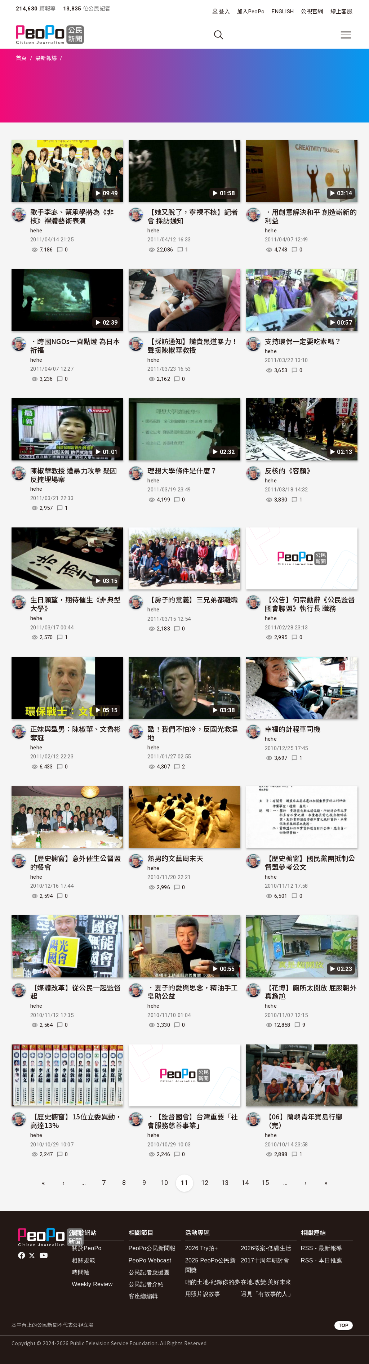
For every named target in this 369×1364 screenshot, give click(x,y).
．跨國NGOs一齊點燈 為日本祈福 (75, 345)
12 (205, 1182)
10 (164, 1182)
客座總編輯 (143, 1296)
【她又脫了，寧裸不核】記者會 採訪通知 (192, 216)
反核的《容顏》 (289, 470)
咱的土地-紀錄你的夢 (212, 1282)
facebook (22, 1255)
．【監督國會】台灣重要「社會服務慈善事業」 (192, 1120)
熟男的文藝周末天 (175, 858)
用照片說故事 (203, 1294)
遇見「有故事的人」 (267, 1294)
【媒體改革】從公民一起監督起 (75, 991)
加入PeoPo (250, 11)
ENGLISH (283, 11)
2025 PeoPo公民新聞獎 (210, 1265)
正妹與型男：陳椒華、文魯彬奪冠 (75, 733)
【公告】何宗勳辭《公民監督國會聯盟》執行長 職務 (310, 603)
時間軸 (80, 1272)
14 (245, 1182)
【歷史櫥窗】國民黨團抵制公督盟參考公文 (310, 862)
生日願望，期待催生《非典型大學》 (75, 603)
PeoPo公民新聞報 (152, 1248)
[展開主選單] (346, 35)
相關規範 (83, 1260)
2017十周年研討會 (265, 1260)
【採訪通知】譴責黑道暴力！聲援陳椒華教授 (192, 345)
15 (265, 1182)
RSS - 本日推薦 (321, 1260)
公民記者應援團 (149, 1272)
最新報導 (46, 58)
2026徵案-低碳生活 (266, 1248)
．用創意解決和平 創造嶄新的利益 (311, 216)
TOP (343, 1325)
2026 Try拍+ (201, 1248)
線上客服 (341, 11)
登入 (224, 11)
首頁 (21, 58)
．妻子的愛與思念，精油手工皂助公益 (192, 991)
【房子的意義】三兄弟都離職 (192, 599)
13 (225, 1182)
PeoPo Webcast (150, 1260)
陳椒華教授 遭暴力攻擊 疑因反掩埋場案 (73, 474)
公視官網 (312, 11)
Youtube (44, 1255)
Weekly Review (92, 1284)
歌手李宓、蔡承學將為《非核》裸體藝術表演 (72, 216)
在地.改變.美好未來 (266, 1282)
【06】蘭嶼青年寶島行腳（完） (304, 1120)
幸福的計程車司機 (293, 729)
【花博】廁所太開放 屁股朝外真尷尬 (311, 991)
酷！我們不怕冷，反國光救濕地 (192, 733)
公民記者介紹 (146, 1284)
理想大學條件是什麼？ (182, 470)
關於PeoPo (86, 1248)
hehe (36, 230)
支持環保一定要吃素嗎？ (303, 341)
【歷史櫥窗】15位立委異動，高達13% (76, 1120)
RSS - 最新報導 (321, 1248)
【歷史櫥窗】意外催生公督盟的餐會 (75, 862)
